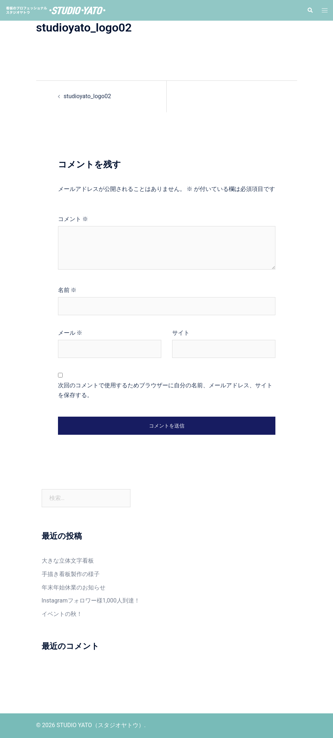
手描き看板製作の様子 (71, 574)
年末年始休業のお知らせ (73, 587)
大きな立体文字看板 (68, 560)
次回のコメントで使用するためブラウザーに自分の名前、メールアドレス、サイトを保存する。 (165, 390)
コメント (73, 219)
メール (70, 332)
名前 (67, 290)
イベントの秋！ (62, 613)
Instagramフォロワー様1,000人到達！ (91, 600)
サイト (181, 332)
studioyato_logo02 (87, 96)
